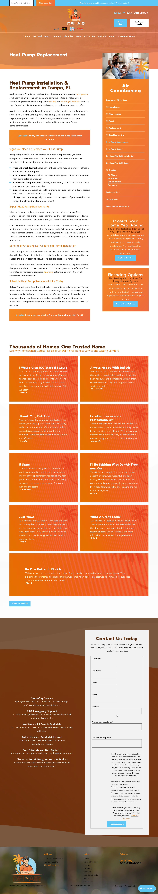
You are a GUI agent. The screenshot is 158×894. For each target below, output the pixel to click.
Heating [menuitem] (57, 36)
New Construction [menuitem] (85, 36)
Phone (94, 682)
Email (94, 694)
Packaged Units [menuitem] (113, 192)
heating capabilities (71, 101)
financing (48, 271)
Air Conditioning (91, 862)
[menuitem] (118, 886)
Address (95, 706)
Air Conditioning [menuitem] (41, 36)
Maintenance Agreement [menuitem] (117, 206)
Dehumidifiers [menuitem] (114, 181)
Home (86, 858)
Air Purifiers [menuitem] (113, 178)
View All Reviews (20, 603)
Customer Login (139, 22)
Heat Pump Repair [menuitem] (114, 149)
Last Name (96, 670)
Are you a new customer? (102, 722)
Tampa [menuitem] (26, 36)
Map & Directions (51, 865)
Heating (87, 865)
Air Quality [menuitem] (111, 170)
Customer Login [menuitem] (126, 36)
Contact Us (88, 881)
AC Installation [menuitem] (113, 107)
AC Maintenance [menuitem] (113, 114)
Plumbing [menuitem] (68, 36)
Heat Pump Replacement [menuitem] (117, 142)
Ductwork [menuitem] (112, 185)
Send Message (117, 824)
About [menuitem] (112, 36)
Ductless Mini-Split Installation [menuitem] (120, 156)
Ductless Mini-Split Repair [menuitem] (117, 163)
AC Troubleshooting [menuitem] (115, 135)
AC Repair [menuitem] (110, 121)
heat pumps (82, 94)
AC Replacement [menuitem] (113, 128)
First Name (96, 658)
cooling (52, 101)
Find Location (45, 3)
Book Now (120, 22)
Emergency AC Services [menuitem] (116, 100)
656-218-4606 (137, 13)
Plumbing (88, 868)
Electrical (87, 871)
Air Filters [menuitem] (112, 175)
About (86, 878)
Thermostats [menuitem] (112, 199)
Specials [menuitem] (102, 36)
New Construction (91, 875)
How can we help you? (101, 737)
